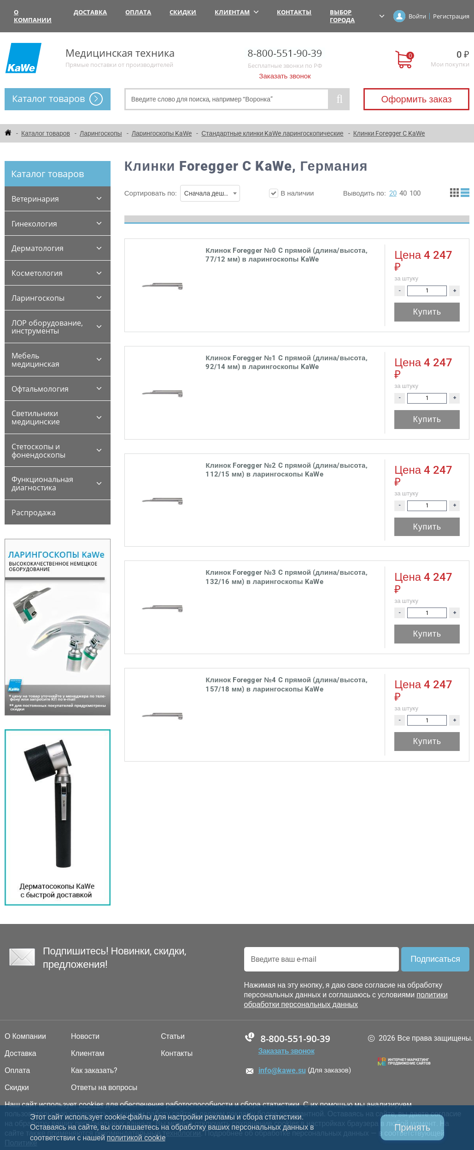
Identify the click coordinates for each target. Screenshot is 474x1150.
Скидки (183, 12)
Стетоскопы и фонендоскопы (38, 450)
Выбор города (357, 16)
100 (415, 193)
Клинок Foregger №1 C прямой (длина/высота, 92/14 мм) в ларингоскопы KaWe (286, 362)
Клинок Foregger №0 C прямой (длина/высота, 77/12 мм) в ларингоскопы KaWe (286, 255)
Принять (412, 1127)
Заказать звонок (284, 76)
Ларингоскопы (38, 298)
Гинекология (34, 224)
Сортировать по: (182, 193)
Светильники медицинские (36, 417)
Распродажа (34, 512)
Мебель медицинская (35, 360)
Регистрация (451, 16)
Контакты (294, 12)
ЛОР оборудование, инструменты (47, 327)
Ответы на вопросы (104, 1088)
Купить (427, 311)
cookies (91, 1104)
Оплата (138, 12)
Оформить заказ (416, 99)
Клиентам (236, 12)
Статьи (173, 1036)
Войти (417, 16)
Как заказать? (94, 1071)
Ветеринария (35, 199)
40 (403, 193)
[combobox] (210, 193)
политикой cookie (136, 1137)
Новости (85, 1036)
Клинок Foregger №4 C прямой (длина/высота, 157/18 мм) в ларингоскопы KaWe (286, 684)
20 (393, 193)
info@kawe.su (282, 1070)
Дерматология (38, 248)
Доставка (90, 12)
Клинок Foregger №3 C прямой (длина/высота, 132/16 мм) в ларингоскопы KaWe (286, 577)
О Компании (33, 16)
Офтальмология (40, 389)
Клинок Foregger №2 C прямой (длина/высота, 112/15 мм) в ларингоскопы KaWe (286, 470)
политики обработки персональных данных (346, 999)
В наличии (291, 193)
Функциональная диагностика (42, 483)
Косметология (37, 273)
